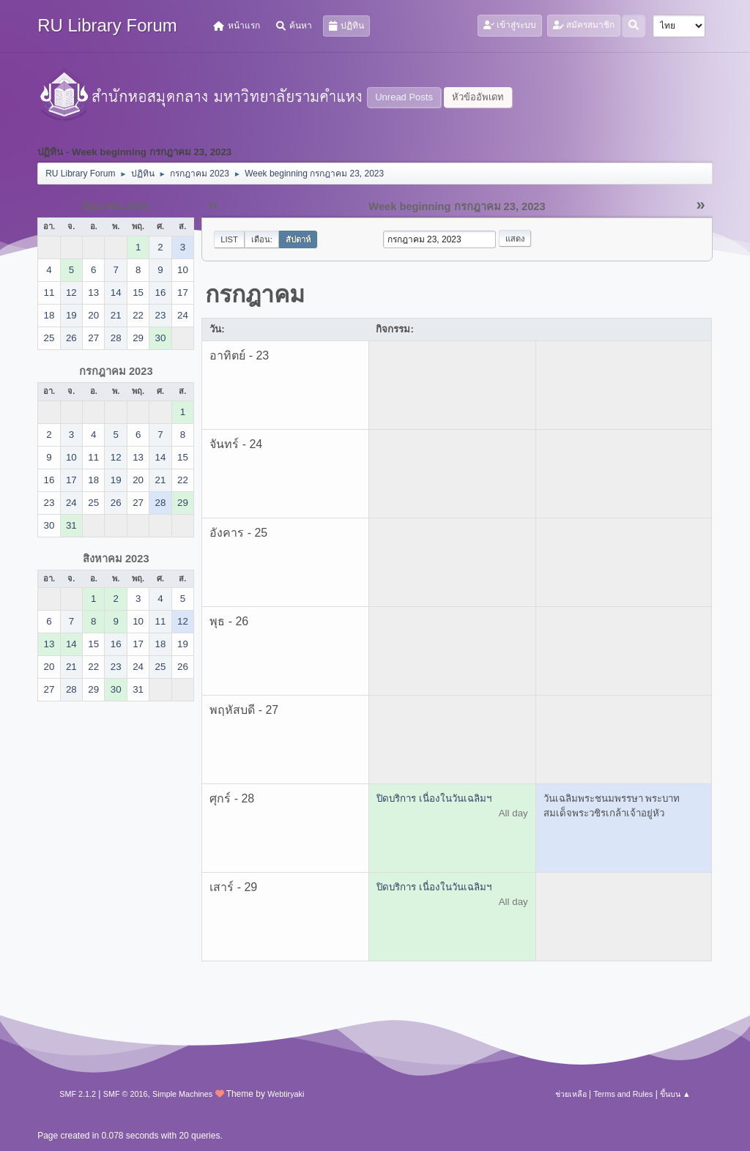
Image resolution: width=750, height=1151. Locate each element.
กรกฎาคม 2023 (116, 371)
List (229, 239)
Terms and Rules (623, 1093)
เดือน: (261, 239)
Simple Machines (182, 1093)
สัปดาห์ (298, 239)
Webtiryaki (285, 1093)
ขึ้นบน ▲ (675, 1093)
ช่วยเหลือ (571, 1093)
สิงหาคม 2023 (116, 559)
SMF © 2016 (125, 1093)
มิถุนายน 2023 (116, 206)
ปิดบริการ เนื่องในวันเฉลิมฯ (433, 798)
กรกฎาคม (255, 294)
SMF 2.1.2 (77, 1093)
